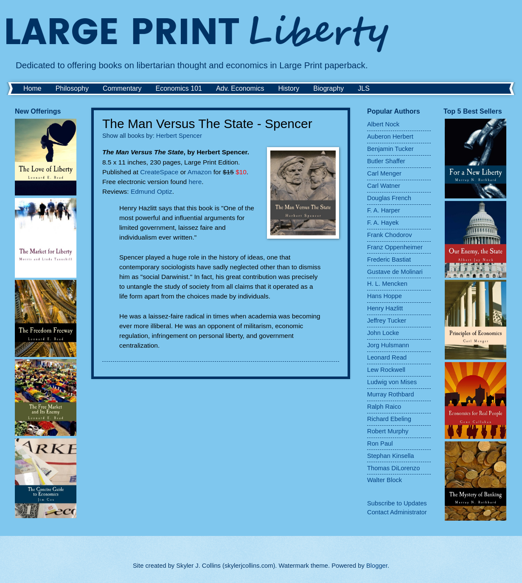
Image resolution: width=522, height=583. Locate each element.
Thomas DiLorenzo (393, 468)
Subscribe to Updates (397, 503)
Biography (328, 88)
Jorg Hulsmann (388, 345)
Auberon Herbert (390, 136)
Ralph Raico (384, 406)
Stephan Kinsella (390, 455)
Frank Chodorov (389, 235)
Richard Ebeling (389, 419)
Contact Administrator (397, 512)
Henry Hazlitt (385, 308)
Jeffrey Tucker (386, 320)
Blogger (376, 565)
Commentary (122, 88)
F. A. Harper (383, 210)
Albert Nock (383, 124)
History (288, 88)
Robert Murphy (387, 431)
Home (32, 88)
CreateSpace (160, 172)
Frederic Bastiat (389, 259)
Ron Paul (380, 443)
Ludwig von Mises (392, 382)
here (195, 181)
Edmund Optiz (151, 191)
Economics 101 (179, 88)
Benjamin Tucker (390, 148)
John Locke (383, 332)
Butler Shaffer (386, 161)
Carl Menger (384, 173)
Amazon (200, 172)
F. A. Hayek (383, 222)
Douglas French (389, 198)
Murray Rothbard (390, 394)
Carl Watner (383, 185)
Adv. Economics (240, 88)
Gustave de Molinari (395, 271)
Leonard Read (387, 357)
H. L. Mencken (387, 283)
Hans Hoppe (384, 296)
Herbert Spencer (179, 135)
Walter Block (384, 480)
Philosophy (72, 88)
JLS (364, 88)
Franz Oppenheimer (395, 247)
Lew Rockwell (386, 369)
